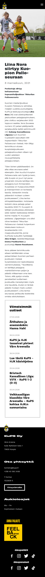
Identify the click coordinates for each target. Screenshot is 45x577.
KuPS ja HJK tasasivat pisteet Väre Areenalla (21, 343)
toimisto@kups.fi (11, 468)
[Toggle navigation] (42, 5)
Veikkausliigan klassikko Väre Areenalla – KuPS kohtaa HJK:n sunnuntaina (22, 401)
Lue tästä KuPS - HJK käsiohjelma (21, 360)
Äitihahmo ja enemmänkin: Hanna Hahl (19, 325)
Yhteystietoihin (14, 487)
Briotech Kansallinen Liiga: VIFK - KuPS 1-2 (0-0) (22, 378)
